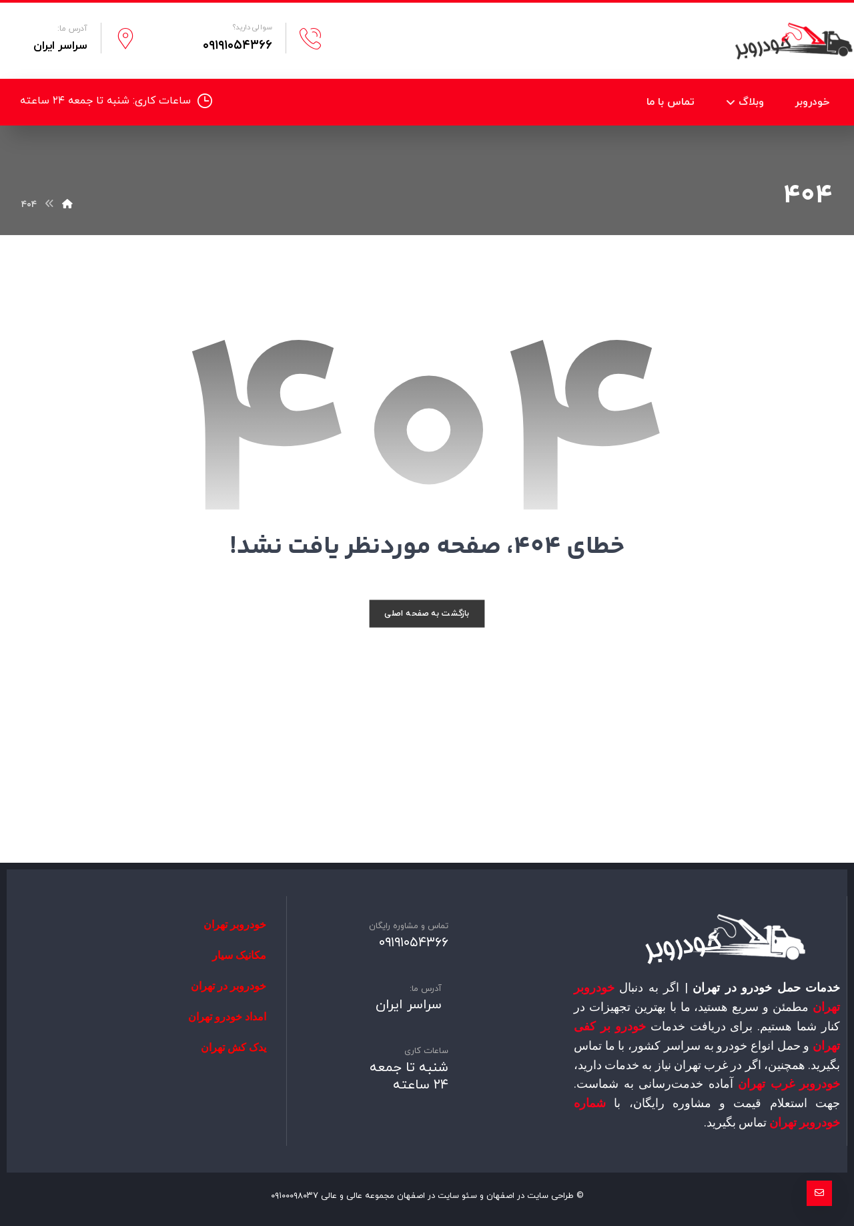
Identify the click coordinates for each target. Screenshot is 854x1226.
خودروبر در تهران (228, 986)
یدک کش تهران (233, 1047)
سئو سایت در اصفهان (437, 1196)
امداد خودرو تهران (227, 1016)
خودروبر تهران (234, 924)
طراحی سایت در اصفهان (530, 1196)
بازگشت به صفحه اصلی (427, 613)
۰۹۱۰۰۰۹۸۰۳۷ (294, 1196)
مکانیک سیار (239, 955)
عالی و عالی (341, 1196)
